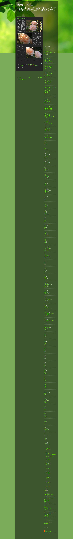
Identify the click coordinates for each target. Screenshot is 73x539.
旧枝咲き (45, 373)
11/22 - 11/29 (48, 447)
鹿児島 (45, 430)
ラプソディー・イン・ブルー (48, 123)
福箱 (44, 401)
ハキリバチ (45, 315)
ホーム (29, 77)
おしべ (45, 279)
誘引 (44, 210)
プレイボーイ (46, 113)
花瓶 (44, 413)
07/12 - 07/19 (48, 459)
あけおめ (45, 277)
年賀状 (45, 241)
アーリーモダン (46, 162)
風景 (44, 427)
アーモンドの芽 (46, 292)
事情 (44, 182)
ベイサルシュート (46, 235)
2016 (45, 437)
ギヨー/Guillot (46, 515)
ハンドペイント (46, 213)
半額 (44, 344)
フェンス (45, 321)
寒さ (44, 357)
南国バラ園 (45, 506)
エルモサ (45, 65)
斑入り (45, 370)
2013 (45, 438)
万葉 (44, 136)
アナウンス (45, 188)
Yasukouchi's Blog (46, 500)
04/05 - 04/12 (48, 473)
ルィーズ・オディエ (47, 128)
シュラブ (45, 206)
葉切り (45, 414)
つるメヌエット (46, 285)
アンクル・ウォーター (47, 58)
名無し (45, 239)
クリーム (45, 249)
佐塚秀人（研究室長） (48, 531)
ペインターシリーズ (47, 327)
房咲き (45, 227)
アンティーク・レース (47, 60)
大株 (44, 264)
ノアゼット (45, 178)
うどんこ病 (45, 170)
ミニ (44, 155)
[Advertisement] (29, 74)
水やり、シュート (46, 392)
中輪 (44, 337)
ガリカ (45, 297)
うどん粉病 (45, 278)
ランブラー (45, 225)
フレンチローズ (46, 323)
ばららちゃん (46, 286)
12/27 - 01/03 (48, 444)
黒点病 (45, 175)
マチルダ (45, 117)
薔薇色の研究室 (25, 4)
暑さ (44, 218)
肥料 (44, 271)
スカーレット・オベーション (48, 89)
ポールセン (45, 330)
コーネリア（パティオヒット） (48, 80)
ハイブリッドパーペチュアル (48, 313)
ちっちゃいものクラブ (47, 284)
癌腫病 (45, 220)
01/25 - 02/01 (48, 483)
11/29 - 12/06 (48, 445)
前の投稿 (40, 77)
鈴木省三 (45, 420)
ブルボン (45, 183)
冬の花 (45, 340)
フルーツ (45, 322)
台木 (44, 262)
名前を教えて (46, 214)
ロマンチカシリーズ (47, 256)
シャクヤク (45, 300)
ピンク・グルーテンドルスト (48, 109)
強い (44, 364)
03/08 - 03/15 (48, 477)
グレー (45, 221)
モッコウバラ (46, 236)
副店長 (45, 343)
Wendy (45, 499)
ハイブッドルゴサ (46, 312)
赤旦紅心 (45, 144)
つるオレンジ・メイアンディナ (48, 47)
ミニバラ (45, 177)
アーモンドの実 (46, 246)
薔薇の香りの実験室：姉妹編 (48, 494)
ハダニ (45, 212)
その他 (45, 184)
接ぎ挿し (45, 204)
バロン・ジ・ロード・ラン (48, 106)
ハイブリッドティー (47, 156)
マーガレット (46, 255)
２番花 (45, 276)
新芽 (44, 167)
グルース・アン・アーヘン (48, 76)
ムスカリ (45, 334)
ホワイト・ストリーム (47, 115)
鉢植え (45, 421)
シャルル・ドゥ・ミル (47, 83)
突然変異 (45, 402)
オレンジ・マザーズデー (47, 67)
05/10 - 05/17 (48, 467)
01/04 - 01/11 (48, 486)
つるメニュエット (46, 53)
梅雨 (44, 379)
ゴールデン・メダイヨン (47, 82)
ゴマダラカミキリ (46, 250)
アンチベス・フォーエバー (48, 59)
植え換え (45, 380)
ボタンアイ (45, 328)
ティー (45, 305)
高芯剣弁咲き (46, 429)
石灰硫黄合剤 (46, 400)
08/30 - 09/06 (48, 453)
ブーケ (45, 254)
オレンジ (45, 160)
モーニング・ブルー (47, 122)
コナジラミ (45, 233)
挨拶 (44, 365)
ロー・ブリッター (46, 135)
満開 (44, 394)
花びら (45, 409)
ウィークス (45, 247)
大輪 (44, 355)
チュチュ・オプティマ (47, 99)
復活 (37, 65)
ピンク (45, 148)
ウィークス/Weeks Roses (47, 514)
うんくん (45, 243)
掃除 (44, 366)
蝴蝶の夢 (45, 501)
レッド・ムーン (46, 131)
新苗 (44, 228)
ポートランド (46, 181)
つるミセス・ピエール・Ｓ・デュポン (49, 52)
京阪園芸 (45, 507)
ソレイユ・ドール (46, 93)
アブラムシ (45, 290)
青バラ (45, 232)
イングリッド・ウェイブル (48, 61)
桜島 (44, 378)
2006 (45, 490)
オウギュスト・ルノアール (48, 66)
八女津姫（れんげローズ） (48, 137)
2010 (45, 442)
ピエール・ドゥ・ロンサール (48, 108)
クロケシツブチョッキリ (47, 299)
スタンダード (46, 176)
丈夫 (44, 336)
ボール (45, 329)
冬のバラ (45, 261)
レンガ (45, 335)
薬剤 (44, 415)
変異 (44, 351)
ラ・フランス (46, 124)
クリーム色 (45, 298)
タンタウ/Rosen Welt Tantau (48, 519)
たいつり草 (45, 283)
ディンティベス (46, 102)
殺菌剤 (45, 387)
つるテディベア (46, 50)
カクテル (45, 68)
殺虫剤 (45, 388)
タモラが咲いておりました (22, 18)
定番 (44, 356)
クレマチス (45, 205)
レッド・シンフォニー (47, 130)
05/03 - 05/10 (48, 468)
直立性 (45, 270)
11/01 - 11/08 (48, 449)
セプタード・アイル (47, 91)
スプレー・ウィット (47, 90)
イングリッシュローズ (22, 65)
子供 (44, 226)
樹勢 (44, 385)
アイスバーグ (46, 54)
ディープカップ (46, 307)
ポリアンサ (45, 196)
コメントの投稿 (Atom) (22, 79)
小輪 (44, 358)
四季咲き (45, 240)
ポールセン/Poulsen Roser (48, 522)
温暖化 (45, 393)
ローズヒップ (46, 257)
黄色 (44, 431)
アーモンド (45, 189)
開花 (44, 422)
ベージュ (45, 326)
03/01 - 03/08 (48, 478)
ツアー (45, 304)
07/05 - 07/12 (48, 460)
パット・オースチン (47, 107)
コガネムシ (28, 65)
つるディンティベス (47, 51)
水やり (45, 268)
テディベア (45, 100)
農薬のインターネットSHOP (48, 502)
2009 (45, 443)
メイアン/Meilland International (48, 509)
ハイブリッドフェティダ (47, 314)
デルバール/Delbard (47, 516)
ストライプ (45, 301)
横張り (45, 384)
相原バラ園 (45, 505)
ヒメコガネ (45, 319)
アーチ (45, 211)
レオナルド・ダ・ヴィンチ (48, 129)
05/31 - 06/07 (48, 463)
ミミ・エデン (46, 121)
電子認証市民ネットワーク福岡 (48, 498)
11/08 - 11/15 (48, 448)
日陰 (44, 372)
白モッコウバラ (46, 138)
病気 (44, 269)
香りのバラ (45, 428)
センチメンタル (46, 92)
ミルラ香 (45, 333)
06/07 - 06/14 (48, 462)
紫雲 (44, 143)
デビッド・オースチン (47, 308)
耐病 (44, 406)
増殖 (44, 350)
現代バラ (45, 395)
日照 (44, 371)
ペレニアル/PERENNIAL (47, 508)
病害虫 (45, 242)
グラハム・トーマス (47, 75)
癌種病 (45, 399)
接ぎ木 (45, 174)
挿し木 (45, 192)
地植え (45, 348)
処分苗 (45, 341)
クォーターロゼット (47, 248)
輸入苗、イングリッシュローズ (48, 417)
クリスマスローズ (46, 190)
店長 (44, 362)
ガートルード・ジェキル (47, 72)
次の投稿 (19, 77)
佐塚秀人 (46, 530)
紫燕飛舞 (45, 142)
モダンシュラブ (32, 65)
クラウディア (46, 74)
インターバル (46, 293)
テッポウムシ (46, 191)
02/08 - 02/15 (48, 482)
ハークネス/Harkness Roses (48, 513)
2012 (45, 439)
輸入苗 (45, 416)
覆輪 (44, 272)
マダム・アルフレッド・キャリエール (49, 116)
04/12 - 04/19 (48, 472)
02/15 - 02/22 (48, 481)
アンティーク (46, 169)
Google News (46, 523)
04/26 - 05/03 (48, 469)
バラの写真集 (46, 495)
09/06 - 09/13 (48, 452)
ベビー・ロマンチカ (47, 114)
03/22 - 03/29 (48, 476)
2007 (45, 489)
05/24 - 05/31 (48, 464)
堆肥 (44, 349)
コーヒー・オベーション (47, 81)
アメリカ (45, 291)
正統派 (45, 386)
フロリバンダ (46, 149)
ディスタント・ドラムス (47, 101)
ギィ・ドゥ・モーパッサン (48, 73)
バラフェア (45, 234)
